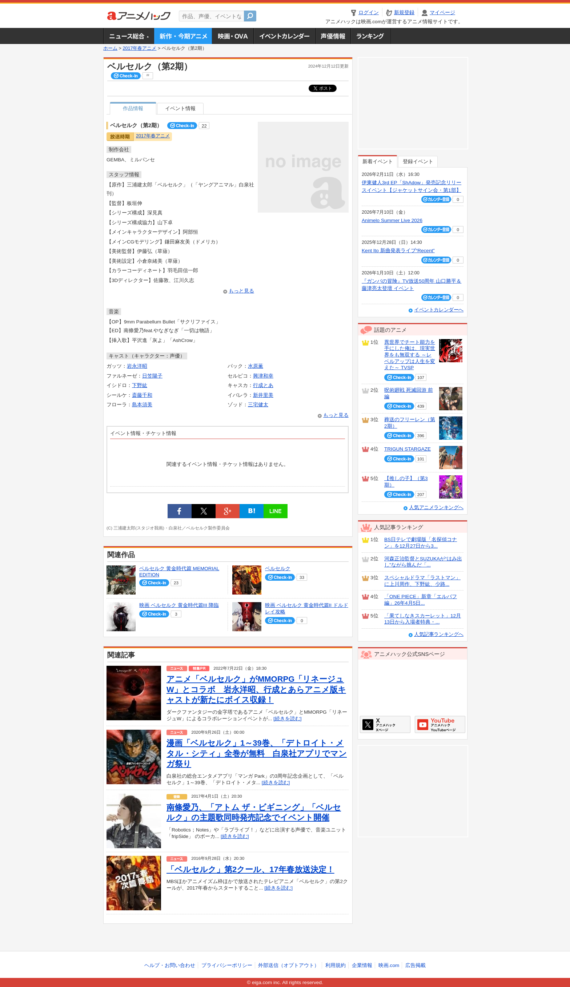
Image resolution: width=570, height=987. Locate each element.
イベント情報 (180, 108)
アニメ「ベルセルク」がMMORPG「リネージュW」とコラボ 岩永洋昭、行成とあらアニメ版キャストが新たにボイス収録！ (256, 689)
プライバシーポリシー (226, 965)
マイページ (442, 12)
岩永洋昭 (137, 366)
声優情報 (333, 36)
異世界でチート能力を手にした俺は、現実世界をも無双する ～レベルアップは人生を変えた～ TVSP (409, 355)
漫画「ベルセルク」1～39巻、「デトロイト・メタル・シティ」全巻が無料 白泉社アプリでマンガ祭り (256, 753)
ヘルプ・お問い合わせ (169, 965)
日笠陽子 (152, 376)
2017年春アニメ (139, 48)
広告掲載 (415, 965)
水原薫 (255, 366)
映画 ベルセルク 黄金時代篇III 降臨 (179, 605)
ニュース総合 (128, 36)
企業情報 (362, 965)
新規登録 (404, 12)
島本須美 (142, 404)
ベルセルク (277, 568)
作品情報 (133, 108)
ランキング (371, 36)
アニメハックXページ (385, 724)
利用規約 (335, 965)
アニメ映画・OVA (232, 36)
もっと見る (241, 291)
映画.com (388, 965)
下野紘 (139, 385)
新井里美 (263, 395)
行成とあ (263, 385)
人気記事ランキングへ (438, 634)
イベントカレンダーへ (438, 310)
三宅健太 (258, 404)
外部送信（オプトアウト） (288, 965)
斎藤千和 (142, 395)
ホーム (110, 48)
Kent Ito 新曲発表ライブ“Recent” (398, 250)
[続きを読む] (287, 718)
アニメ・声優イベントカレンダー (284, 36)
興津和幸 (263, 376)
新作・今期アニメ (183, 36)
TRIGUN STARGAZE (407, 449)
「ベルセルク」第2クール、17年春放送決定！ (250, 869)
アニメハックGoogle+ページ (440, 724)
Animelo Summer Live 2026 (392, 220)
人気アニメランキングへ (436, 507)
